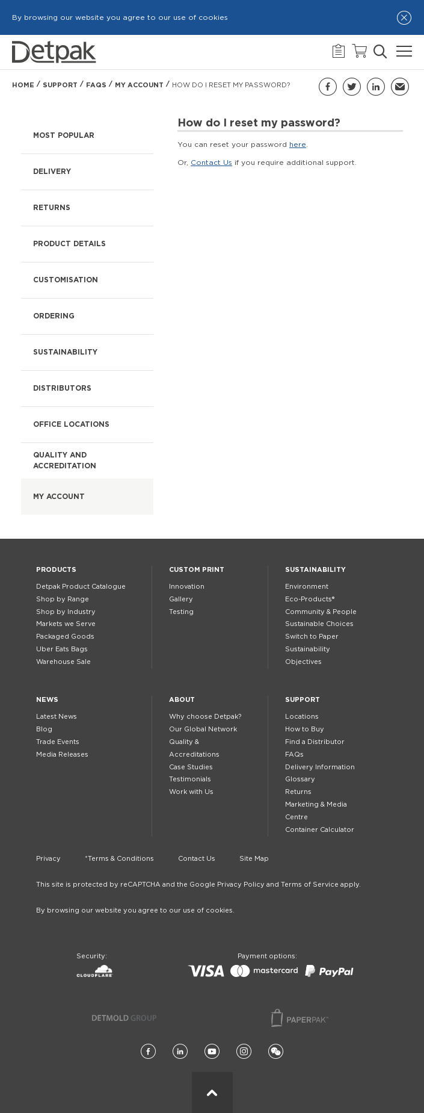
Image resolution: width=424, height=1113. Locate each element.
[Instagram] (243, 1052)
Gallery (181, 599)
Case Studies (191, 767)
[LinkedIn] (180, 1052)
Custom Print (196, 569)
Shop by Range (62, 599)
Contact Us (211, 162)
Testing (181, 612)
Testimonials (190, 779)
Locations (302, 716)
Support (60, 85)
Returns (298, 792)
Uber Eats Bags (62, 649)
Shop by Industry (66, 612)
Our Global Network (203, 729)
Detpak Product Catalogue (81, 586)
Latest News (56, 716)
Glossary (300, 779)
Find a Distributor (315, 742)
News (47, 699)
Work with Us (191, 792)
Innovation (186, 586)
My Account (139, 85)
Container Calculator (319, 829)
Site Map (254, 858)
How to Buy (304, 729)
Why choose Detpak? (205, 716)
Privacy (48, 858)
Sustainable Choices (319, 624)
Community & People (321, 612)
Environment (306, 586)
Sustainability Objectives (307, 655)
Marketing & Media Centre (316, 810)
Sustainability (315, 569)
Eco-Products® (309, 599)
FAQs (96, 85)
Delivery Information (320, 767)
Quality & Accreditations (194, 748)
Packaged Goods (65, 636)
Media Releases (62, 754)
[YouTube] (212, 1052)
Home (23, 85)
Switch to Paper (312, 636)
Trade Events (57, 742)
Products (56, 569)
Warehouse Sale (63, 662)
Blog (44, 729)
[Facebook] (148, 1052)
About (182, 699)
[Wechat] (275, 1052)
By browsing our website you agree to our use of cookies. (135, 910)
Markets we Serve (66, 624)
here (297, 144)
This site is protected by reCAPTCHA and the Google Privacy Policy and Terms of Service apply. (198, 884)
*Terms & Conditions (119, 858)
